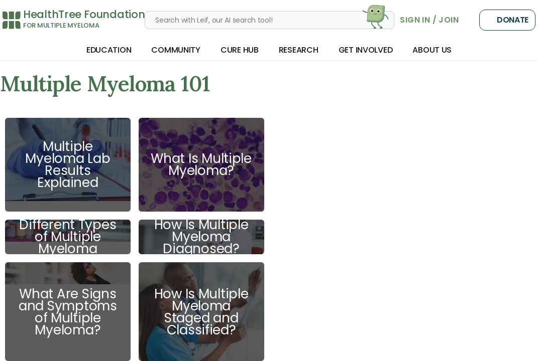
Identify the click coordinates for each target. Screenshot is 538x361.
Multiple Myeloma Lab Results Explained (67, 164)
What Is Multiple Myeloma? (201, 164)
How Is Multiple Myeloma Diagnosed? (201, 237)
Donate (507, 20)
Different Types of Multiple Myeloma (67, 237)
